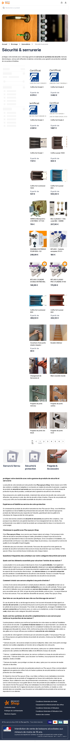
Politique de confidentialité (13, 711)
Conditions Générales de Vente (46, 701)
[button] (62, 2)
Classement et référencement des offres (50, 705)
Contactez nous (9, 707)
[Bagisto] (5, 2)
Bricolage (14, 44)
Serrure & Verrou (11, 466)
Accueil (4, 44)
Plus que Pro (25, 722)
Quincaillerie (26, 44)
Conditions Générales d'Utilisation (47, 708)
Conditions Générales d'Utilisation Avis (49, 711)
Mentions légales (10, 714)
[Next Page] (63, 441)
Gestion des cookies (43, 714)
